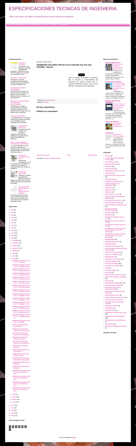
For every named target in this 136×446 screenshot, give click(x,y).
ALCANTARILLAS (110, 162)
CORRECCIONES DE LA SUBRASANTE (112, 184)
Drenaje (46, 25)
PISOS (107, 268)
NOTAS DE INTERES (111, 263)
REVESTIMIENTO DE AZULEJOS (115, 297)
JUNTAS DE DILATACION (22, 172)
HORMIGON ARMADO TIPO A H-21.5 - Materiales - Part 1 (21, 303)
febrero (14, 399)
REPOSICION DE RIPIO (112, 295)
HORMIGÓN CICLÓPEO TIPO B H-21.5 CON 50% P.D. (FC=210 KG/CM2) (115, 230)
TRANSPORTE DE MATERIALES (115, 316)
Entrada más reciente (43, 155)
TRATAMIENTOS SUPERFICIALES (115, 320)
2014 (12, 235)
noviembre (15, 243)
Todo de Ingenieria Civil (112, 62)
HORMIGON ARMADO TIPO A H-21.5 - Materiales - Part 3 (21, 294)
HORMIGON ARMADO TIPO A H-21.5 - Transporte (21, 261)
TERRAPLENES (110, 310)
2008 (12, 415)
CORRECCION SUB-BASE (113, 181)
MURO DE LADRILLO (111, 261)
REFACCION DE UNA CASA (113, 274)
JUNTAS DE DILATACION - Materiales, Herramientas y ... (21, 342)
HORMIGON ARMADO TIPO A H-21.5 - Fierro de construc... (21, 278)
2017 (12, 228)
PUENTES (108, 272)
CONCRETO (109, 173)
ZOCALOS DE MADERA (18, 116)
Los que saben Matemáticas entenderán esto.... (118, 124)
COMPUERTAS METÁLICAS (113, 171)
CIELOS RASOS (110, 168)
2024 (12, 215)
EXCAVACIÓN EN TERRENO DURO (116, 205)
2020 (12, 222)
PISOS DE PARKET (111, 270)
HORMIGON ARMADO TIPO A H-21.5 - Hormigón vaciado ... (21, 265)
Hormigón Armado (35, 25)
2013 (12, 238)
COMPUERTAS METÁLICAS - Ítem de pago (21, 350)
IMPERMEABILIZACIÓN (112, 241)
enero (14, 402)
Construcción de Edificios (113, 81)
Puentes (9, 25)
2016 (12, 230)
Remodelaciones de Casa (112, 285)
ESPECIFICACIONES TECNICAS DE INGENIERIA (63, 8)
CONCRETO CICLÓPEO (22, 63)
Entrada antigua (92, 155)
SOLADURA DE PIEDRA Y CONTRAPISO (18, 88)
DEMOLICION (109, 190)
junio (14, 256)
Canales (53, 25)
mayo (14, 258)
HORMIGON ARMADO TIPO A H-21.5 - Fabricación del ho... (21, 269)
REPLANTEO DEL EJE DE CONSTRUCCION (113, 288)
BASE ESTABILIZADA (111, 164)
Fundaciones (109, 133)
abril (13, 394)
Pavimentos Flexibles (21, 25)
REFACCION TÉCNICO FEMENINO (115, 277)
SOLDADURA (109, 308)
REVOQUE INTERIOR (111, 306)
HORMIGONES (109, 239)
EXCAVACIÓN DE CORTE (113, 202)
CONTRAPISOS (110, 179)
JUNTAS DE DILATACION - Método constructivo (20, 338)
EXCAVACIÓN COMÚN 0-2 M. (114, 200)
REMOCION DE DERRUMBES (114, 283)
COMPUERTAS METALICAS (23, 126)
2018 (12, 225)
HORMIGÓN (108, 215)
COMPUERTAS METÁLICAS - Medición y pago (21, 354)
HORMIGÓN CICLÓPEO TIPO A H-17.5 (24, 157)
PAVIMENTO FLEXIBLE (112, 266)
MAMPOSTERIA (110, 257)
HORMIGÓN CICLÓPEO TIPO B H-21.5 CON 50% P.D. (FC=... (21, 372)
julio (13, 253)
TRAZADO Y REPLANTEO (18, 78)
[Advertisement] (65, 42)
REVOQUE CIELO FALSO (113, 300)
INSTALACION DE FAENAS (113, 246)
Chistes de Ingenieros (112, 121)
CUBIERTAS (108, 187)
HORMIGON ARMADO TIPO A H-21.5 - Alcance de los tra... (21, 311)
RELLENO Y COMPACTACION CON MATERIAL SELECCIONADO (20, 102)
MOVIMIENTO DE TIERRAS (113, 259)
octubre (14, 245)
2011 (12, 408)
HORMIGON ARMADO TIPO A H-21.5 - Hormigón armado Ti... (21, 316)
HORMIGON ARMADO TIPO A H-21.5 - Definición (21, 321)
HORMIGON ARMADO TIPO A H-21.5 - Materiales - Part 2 (21, 299)
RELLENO (108, 281)
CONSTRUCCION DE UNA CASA (115, 175)
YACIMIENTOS (109, 324)
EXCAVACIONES (110, 212)
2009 (12, 413)
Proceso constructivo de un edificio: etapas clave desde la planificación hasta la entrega (119, 87)
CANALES (46, 102)
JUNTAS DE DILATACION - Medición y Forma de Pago (20, 329)
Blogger (74, 437)
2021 (12, 220)
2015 (12, 233)
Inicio (68, 155)
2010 (12, 410)
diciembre (15, 240)
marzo (14, 397)
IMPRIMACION (109, 244)
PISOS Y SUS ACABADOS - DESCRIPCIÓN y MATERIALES (20, 143)
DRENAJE (108, 192)
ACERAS (107, 156)
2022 (12, 217)
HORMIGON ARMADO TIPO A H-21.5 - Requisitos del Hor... (21, 307)
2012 (12, 405)
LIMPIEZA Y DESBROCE (112, 254)
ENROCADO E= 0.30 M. (112, 194)
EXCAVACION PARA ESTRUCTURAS (111, 209)
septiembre (15, 248)
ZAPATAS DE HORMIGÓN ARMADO (116, 326)
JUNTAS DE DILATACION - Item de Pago (20, 325)
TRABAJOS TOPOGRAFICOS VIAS (115, 312)
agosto (14, 250)
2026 (12, 210)
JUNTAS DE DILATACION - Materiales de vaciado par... (21, 333)
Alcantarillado (63, 25)
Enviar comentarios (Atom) (53, 158)
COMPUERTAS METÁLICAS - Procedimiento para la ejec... (21, 359)
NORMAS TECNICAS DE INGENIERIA (113, 101)
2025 (12, 212)
